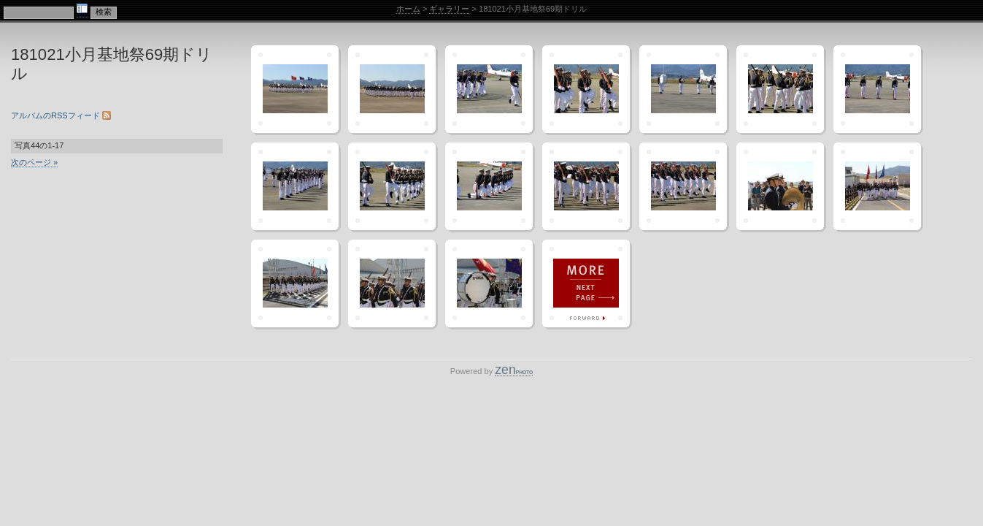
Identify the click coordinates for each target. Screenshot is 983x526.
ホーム (408, 8)
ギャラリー (449, 8)
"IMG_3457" (295, 89)
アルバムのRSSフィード (61, 115)
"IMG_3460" (489, 89)
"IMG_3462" (683, 89)
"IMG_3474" (586, 186)
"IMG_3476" (683, 186)
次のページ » (34, 162)
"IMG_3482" (295, 283)
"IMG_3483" (392, 283)
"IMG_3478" (780, 186)
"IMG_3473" (489, 186)
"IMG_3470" (392, 186)
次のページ (586, 283)
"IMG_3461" (586, 89)
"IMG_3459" (392, 89)
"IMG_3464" (780, 89)
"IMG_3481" (877, 186)
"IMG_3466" (877, 89)
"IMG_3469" (295, 186)
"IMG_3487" (489, 283)
